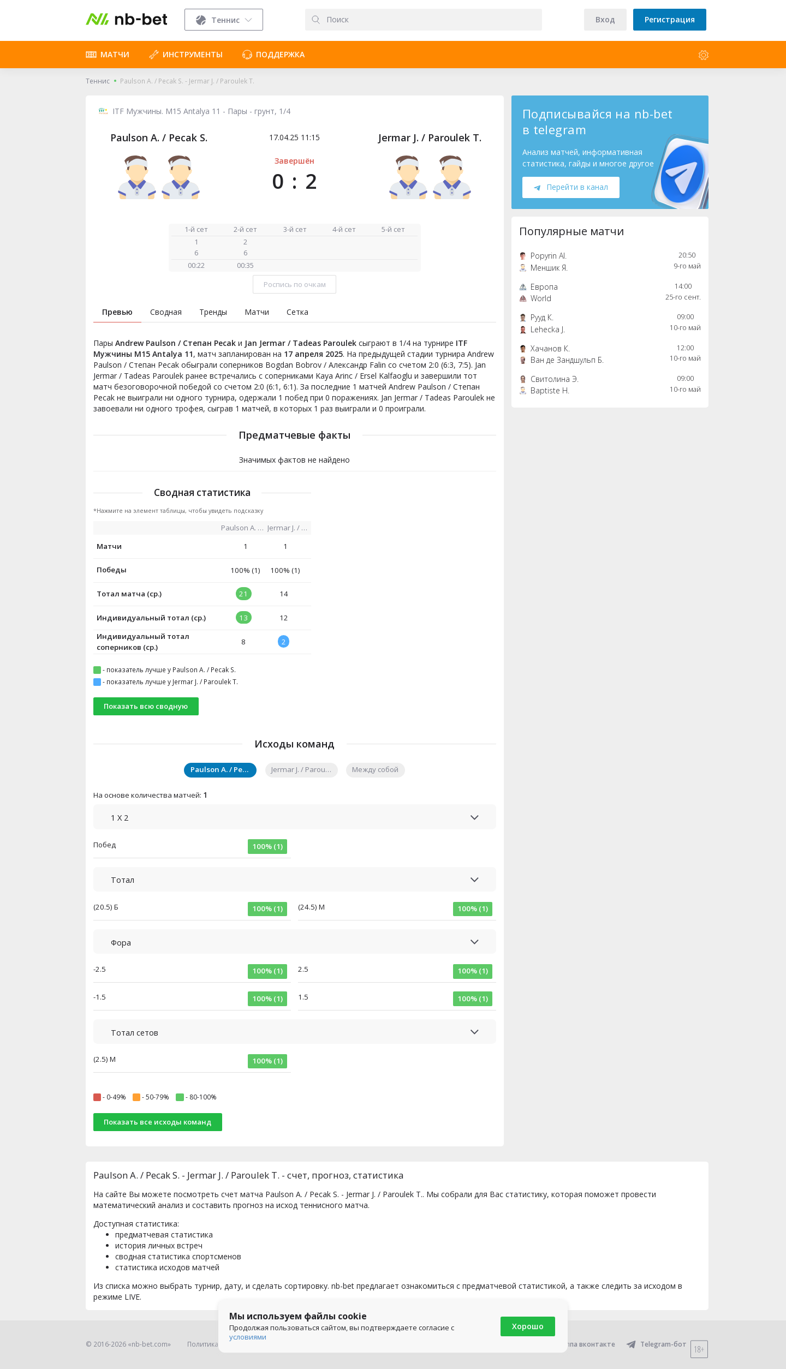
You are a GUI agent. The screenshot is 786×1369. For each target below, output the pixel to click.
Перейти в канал (571, 187)
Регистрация (670, 19)
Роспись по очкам (295, 284)
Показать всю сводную (146, 706)
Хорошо (528, 1326)
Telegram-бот (656, 1344)
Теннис (98, 81)
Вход (605, 19)
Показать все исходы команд (157, 1122)
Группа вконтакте (578, 1344)
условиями (247, 1337)
